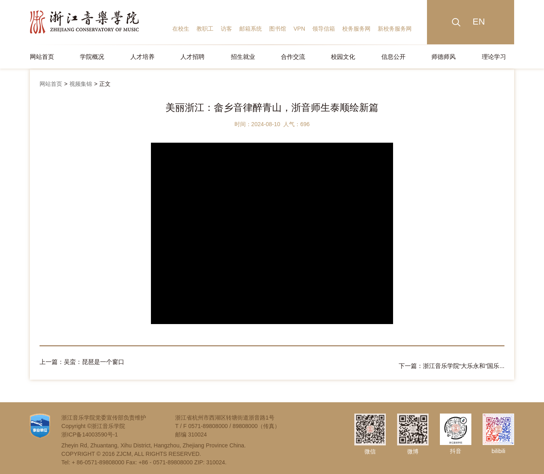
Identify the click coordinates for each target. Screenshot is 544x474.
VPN (299, 28)
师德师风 (443, 56)
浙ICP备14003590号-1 (89, 430)
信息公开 (393, 56)
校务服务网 (356, 28)
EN (479, 22)
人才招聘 (192, 56)
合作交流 (293, 56)
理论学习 (494, 56)
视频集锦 (80, 84)
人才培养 (142, 56)
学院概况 (92, 56)
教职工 (205, 28)
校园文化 (343, 56)
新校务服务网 (395, 28)
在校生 (180, 28)
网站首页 (42, 56)
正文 (105, 84)
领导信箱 (323, 28)
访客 (226, 28)
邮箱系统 (250, 28)
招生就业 (243, 56)
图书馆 (277, 28)
